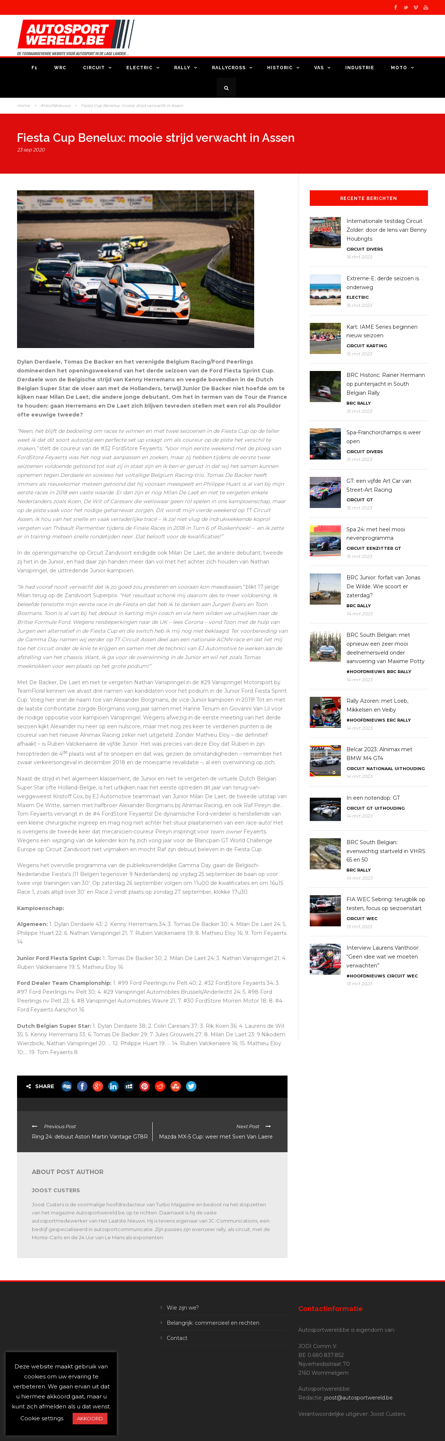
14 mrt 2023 (359, 613)
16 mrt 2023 (359, 257)
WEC (371, 918)
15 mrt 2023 (359, 305)
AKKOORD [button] (90, 1418)
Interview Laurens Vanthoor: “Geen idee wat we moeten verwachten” (382, 956)
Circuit (94, 67)
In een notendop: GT (373, 798)
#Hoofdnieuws (55, 105)
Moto (399, 67)
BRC (351, 403)
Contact (177, 1338)
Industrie (359, 67)
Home (23, 105)
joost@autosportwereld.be (358, 1397)
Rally (182, 67)
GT (369, 499)
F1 (34, 67)
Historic (280, 67)
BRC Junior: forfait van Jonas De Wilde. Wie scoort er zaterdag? (383, 586)
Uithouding (410, 768)
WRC (60, 67)
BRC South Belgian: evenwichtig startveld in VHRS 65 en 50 (385, 851)
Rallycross (229, 67)
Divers (374, 249)
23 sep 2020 (31, 150)
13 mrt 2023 (359, 926)
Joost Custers (56, 1190)
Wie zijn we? (183, 1307)
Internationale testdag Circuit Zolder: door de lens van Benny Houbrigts (386, 230)
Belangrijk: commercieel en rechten (213, 1323)
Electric (139, 67)
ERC (391, 720)
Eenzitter (379, 548)
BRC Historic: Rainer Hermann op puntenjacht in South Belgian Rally (385, 384)
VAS (319, 67)
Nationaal (379, 768)
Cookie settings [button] (41, 1418)
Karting (376, 345)
